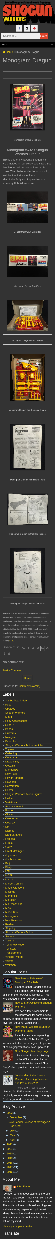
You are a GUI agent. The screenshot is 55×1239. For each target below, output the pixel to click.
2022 (10, 1144)
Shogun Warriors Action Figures (23, 794)
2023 (10, 1112)
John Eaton (23, 1186)
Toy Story (10, 948)
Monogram (11, 916)
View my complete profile (17, 1226)
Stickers (10, 936)
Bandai (9, 729)
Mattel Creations (14, 887)
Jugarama (11, 855)
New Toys (11, 773)
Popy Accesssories (16, 720)
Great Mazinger (14, 851)
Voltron (9, 960)
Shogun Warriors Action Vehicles (24, 745)
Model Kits (11, 912)
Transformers (13, 952)
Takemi (9, 940)
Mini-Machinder (14, 904)
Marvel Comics (14, 883)
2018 (10, 1162)
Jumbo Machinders (16, 700)
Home (8, 52)
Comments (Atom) (29, 686)
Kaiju (8, 863)
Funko (9, 842)
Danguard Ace (13, 834)
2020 (10, 1153)
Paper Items (12, 741)
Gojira (8, 847)
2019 (10, 1158)
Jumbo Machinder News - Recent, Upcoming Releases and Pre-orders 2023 (31, 1079)
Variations (11, 802)
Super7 (9, 725)
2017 (10, 1167)
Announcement (14, 806)
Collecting (11, 753)
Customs (10, 733)
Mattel (8, 716)
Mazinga (10, 891)
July (12, 1130)
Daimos (9, 830)
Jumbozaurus (13, 859)
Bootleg (9, 810)
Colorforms (11, 818)
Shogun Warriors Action (19, 932)
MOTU (9, 875)
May (13, 1135)
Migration (10, 899)
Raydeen (10, 781)
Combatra (11, 757)
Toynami (10, 749)
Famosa (10, 838)
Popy (8, 704)
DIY (7, 826)
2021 (10, 1148)
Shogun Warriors (15, 712)
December (16, 1117)
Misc (8, 908)
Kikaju (8, 867)
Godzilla (10, 765)
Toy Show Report (15, 944)
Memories (11, 895)
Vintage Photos (14, 956)
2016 (10, 1171)
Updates (10, 708)
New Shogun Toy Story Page (32, 1051)
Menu (27, 45)
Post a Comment (12, 670)
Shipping (10, 928)
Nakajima (10, 737)
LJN (7, 871)
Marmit (9, 879)
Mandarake (11, 769)
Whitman (10, 965)
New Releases (13, 920)
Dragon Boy (12, 761)
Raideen (10, 924)
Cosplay (10, 822)
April (13, 1139)
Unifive (9, 798)
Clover (9, 814)
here (11, 641)
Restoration (12, 786)
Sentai (9, 790)
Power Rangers (14, 777)
